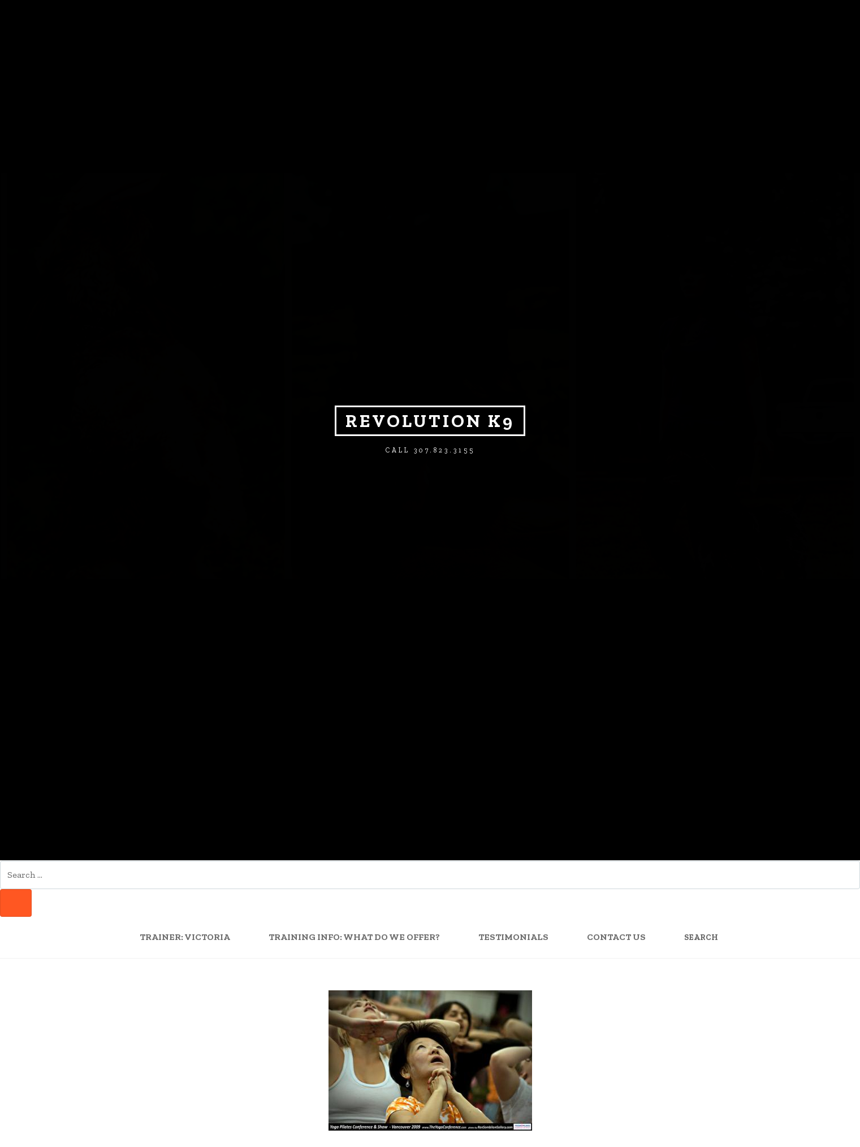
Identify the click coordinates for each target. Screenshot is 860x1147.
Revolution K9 (430, 421)
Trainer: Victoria (185, 937)
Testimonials (513, 937)
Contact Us (616, 937)
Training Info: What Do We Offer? (354, 937)
